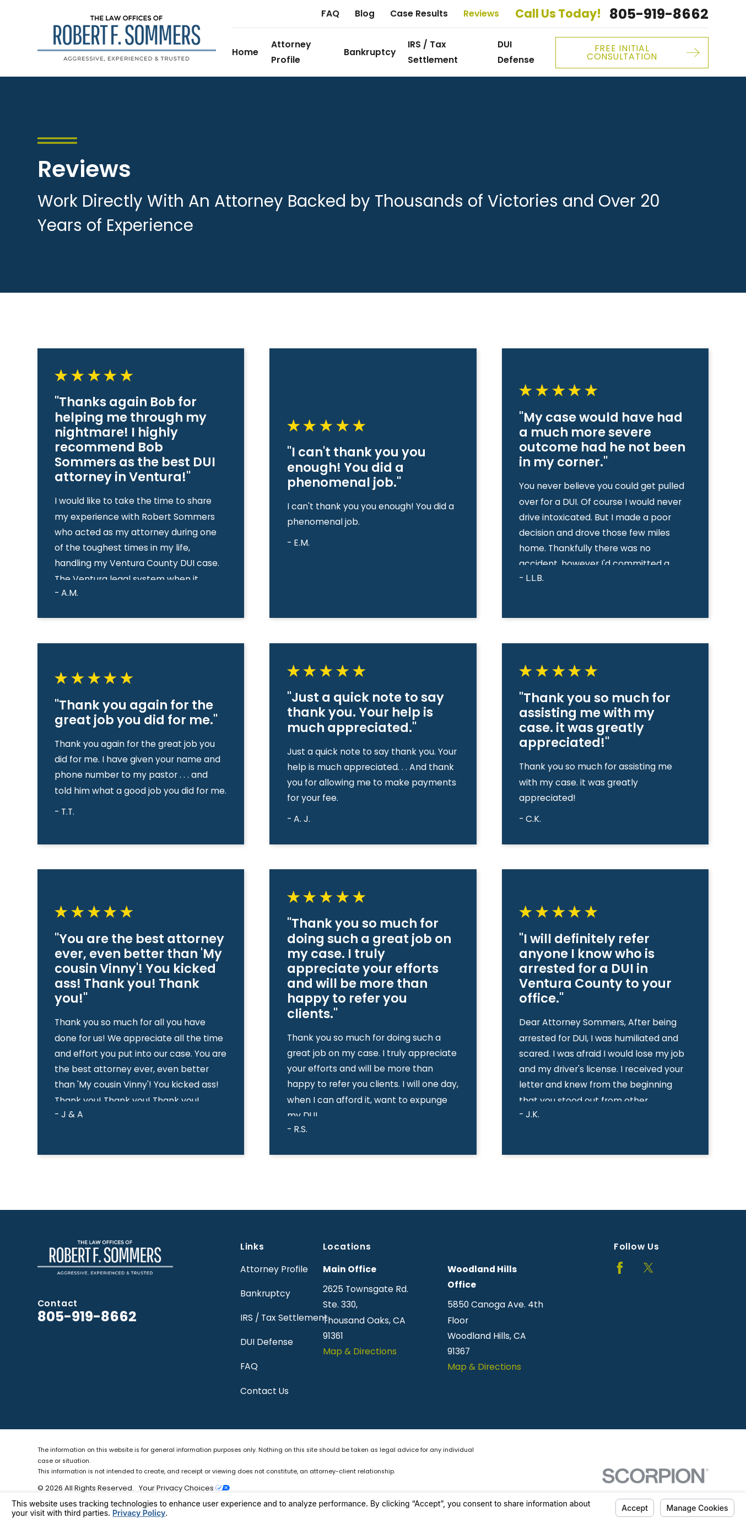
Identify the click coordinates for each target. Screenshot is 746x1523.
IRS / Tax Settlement (284, 1317)
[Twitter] (648, 1268)
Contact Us (264, 1391)
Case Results (419, 13)
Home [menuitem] (245, 52)
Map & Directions (360, 1351)
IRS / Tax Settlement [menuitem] (433, 52)
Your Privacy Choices (184, 1488)
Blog (365, 13)
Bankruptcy (265, 1293)
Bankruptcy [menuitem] (370, 52)
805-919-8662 (659, 14)
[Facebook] (620, 1268)
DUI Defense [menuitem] (516, 52)
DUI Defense (266, 1342)
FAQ (330, 13)
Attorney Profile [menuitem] (291, 52)
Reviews (481, 13)
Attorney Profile (274, 1269)
